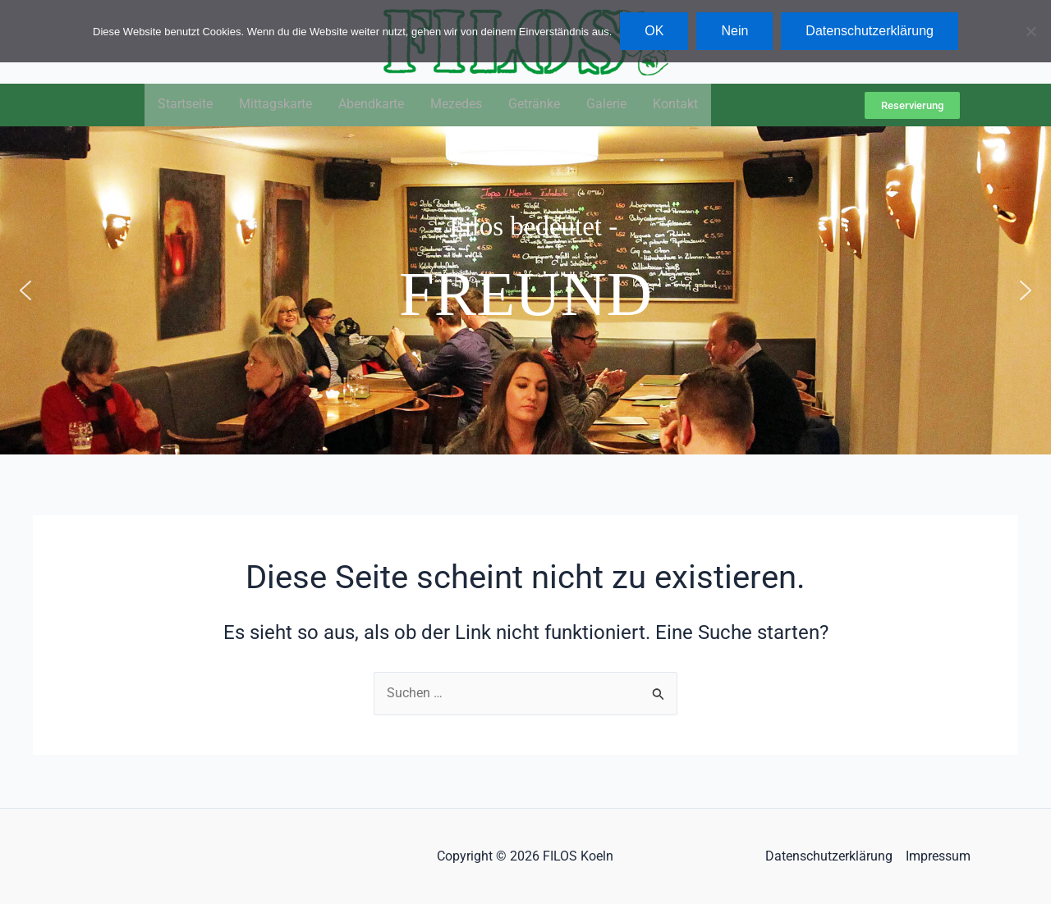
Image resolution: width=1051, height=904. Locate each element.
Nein (734, 31)
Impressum (938, 856)
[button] (25, 291)
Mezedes (456, 105)
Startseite (185, 105)
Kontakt (675, 105)
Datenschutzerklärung (829, 856)
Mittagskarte (275, 105)
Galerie (606, 105)
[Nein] (1030, 31)
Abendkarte (371, 105)
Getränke (534, 105)
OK (654, 31)
